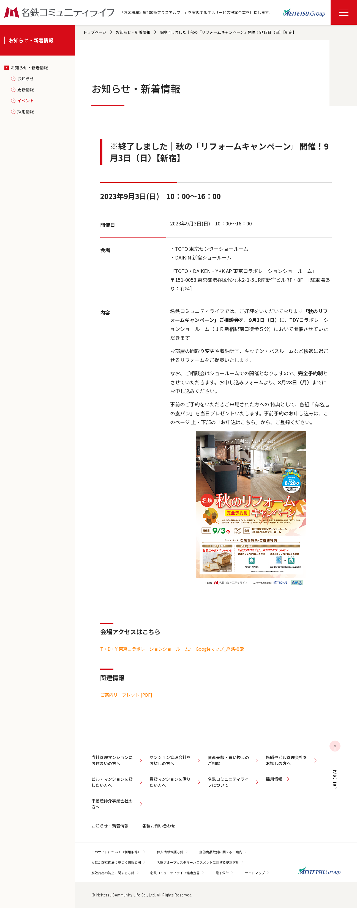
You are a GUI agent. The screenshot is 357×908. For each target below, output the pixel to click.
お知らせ (25, 78)
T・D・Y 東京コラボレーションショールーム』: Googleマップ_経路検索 (172, 648)
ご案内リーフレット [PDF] (126, 694)
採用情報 (25, 111)
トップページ (94, 32)
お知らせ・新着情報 (29, 67)
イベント (25, 100)
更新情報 (25, 89)
